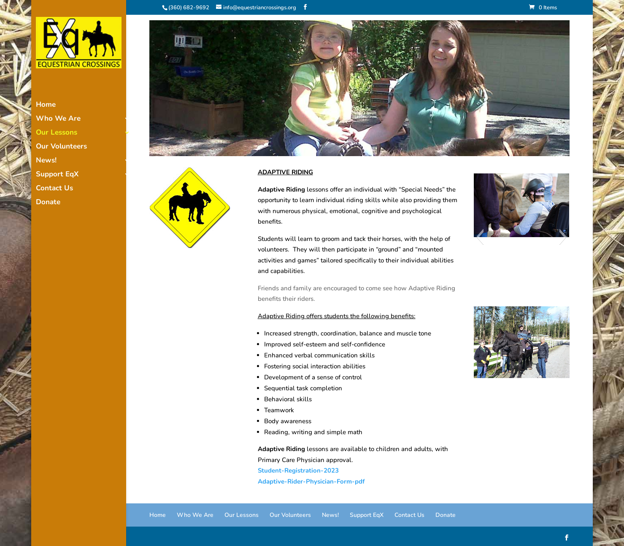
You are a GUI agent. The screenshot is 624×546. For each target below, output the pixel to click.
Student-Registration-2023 (298, 470)
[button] (480, 236)
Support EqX (57, 175)
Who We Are (58, 119)
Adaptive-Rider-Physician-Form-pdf (311, 481)
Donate (48, 203)
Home (46, 105)
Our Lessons (56, 133)
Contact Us (54, 189)
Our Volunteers (61, 147)
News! (46, 161)
